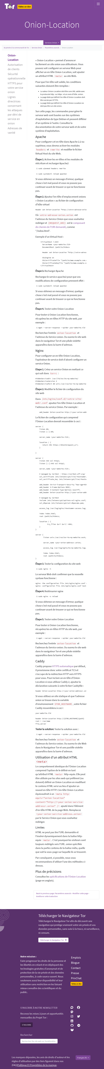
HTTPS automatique (63, 666)
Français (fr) (82, 1057)
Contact (75, 968)
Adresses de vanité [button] (15, 130)
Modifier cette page (80, 893)
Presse (75, 973)
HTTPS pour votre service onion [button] (15, 87)
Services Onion (37, 48)
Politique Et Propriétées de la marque (37, 1065)
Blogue (75, 963)
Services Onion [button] (51, 42)
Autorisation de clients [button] (15, 67)
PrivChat (76, 978)
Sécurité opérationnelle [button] (16, 76)
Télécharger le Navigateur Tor (53, 940)
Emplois (76, 957)
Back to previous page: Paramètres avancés (53, 893)
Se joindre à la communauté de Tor (16, 48)
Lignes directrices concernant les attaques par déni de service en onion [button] (15, 110)
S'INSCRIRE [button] (26, 1025)
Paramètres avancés (52, 48)
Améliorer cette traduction (47, 896)
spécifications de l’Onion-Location (68, 876)
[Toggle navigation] (98, 4)
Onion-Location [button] (13, 58)
